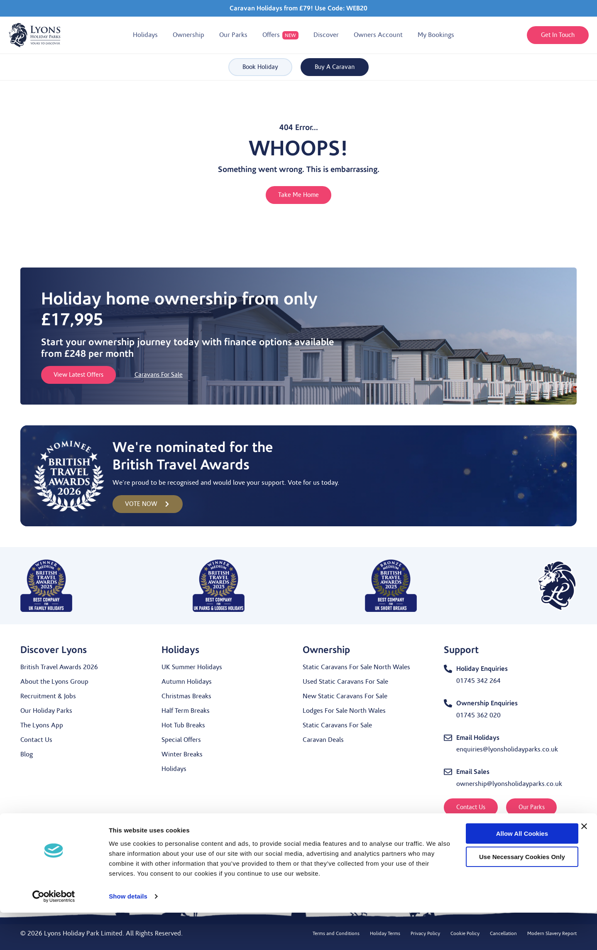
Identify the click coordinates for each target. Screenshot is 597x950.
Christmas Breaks (186, 696)
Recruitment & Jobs (48, 696)
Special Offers (181, 740)
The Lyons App (41, 725)
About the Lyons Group (54, 681)
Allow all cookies (506, 870)
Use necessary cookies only (507, 894)
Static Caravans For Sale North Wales (356, 667)
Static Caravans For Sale (337, 725)
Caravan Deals (323, 740)
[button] (145, 35)
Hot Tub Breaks (183, 725)
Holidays (173, 769)
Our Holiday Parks (46, 710)
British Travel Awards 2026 (59, 667)
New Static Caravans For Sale (345, 696)
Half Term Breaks (185, 710)
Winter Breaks (182, 754)
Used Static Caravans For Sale (345, 681)
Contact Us (36, 740)
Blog (26, 754)
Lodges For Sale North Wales (344, 710)
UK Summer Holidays (191, 667)
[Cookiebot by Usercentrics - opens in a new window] (53, 934)
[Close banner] (584, 864)
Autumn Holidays (186, 681)
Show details (128, 933)
